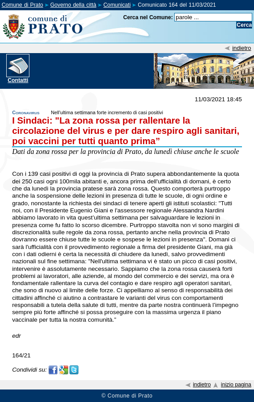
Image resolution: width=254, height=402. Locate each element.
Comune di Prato (22, 5)
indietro (241, 48)
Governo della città (73, 5)
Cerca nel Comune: (148, 17)
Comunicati (117, 5)
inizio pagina (236, 384)
